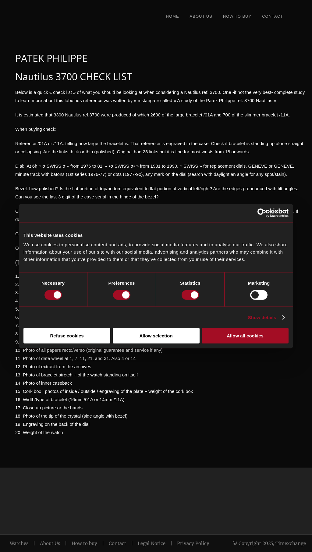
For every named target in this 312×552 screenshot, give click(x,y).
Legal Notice (151, 543)
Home (172, 16)
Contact (272, 16)
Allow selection (155, 335)
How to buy (84, 543)
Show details (262, 317)
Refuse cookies (66, 335)
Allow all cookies (245, 335)
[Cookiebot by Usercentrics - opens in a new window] (262, 212)
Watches (19, 543)
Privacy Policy (193, 543)
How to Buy (237, 16)
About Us (201, 16)
